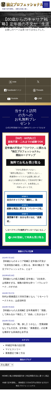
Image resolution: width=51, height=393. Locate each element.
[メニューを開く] (46, 4)
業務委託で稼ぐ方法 (15, 353)
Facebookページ (12, 90)
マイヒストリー (13, 349)
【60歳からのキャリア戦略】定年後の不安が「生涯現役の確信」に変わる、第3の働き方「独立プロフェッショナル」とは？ (25, 265)
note (12, 82)
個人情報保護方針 (17, 376)
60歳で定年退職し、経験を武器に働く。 (23, 6)
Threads (38, 90)
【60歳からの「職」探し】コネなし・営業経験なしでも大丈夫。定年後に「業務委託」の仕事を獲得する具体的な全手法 (25, 328)
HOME (5, 376)
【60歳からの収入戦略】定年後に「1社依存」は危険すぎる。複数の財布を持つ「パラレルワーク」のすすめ (25, 283)
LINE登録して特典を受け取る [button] (26, 238)
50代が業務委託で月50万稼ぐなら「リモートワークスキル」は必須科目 (25, 298)
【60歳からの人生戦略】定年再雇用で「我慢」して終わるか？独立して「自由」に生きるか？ (25, 312)
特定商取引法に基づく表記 (37, 376)
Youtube (12, 98)
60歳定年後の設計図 (15, 345)
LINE (38, 98)
